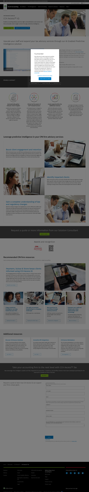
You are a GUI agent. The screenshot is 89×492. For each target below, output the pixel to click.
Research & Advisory (53, 6)
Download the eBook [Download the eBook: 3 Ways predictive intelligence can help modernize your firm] (11, 320)
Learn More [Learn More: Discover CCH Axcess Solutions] (9, 354)
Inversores (33, 475)
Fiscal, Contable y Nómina (23, 475)
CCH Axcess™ (17, 464)
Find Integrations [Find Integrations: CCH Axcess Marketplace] (65, 354)
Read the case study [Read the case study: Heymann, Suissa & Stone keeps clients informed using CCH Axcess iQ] (11, 285)
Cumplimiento (20, 481)
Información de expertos (36, 470)
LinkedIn (75, 473)
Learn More (44, 375)
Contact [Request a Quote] (9, 28)
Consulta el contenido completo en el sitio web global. (38, 1)
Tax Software (23, 6)
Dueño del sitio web (35, 477)
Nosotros (5, 470)
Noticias (5, 472)
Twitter (71, 473)
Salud (18, 472)
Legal (18, 484)
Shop (67, 6)
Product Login (48, 484)
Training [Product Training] (46, 83)
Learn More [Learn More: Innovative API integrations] (36, 354)
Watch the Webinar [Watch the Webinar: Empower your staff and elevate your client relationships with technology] (72, 320)
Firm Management (32, 6)
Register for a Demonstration (22, 28)
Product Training (48, 481)
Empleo (32, 472)
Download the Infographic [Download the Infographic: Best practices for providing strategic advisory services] (53, 320)
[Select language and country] (83, 3)
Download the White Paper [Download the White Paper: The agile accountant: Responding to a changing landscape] (32, 320)
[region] (45, 65)
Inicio (4, 464)
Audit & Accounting (42, 6)
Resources (62, 6)
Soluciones (10, 464)
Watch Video (9, 69)
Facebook (67, 473)
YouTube (83, 473)
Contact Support (35, 83)
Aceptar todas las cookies (45, 78)
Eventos (5, 475)
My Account (56, 83)
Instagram (79, 473)
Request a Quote (44, 234)
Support (46, 479)
